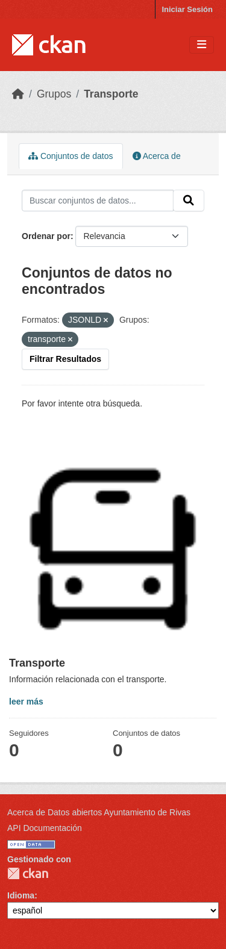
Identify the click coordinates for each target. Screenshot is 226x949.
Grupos (54, 94)
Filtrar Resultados (65, 359)
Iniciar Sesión (187, 9)
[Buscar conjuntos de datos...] (98, 200)
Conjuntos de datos (70, 156)
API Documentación (44, 828)
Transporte (111, 94)
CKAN (27, 873)
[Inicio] (18, 94)
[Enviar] (188, 200)
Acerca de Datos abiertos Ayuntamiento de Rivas (98, 812)
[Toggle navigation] (201, 45)
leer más (26, 701)
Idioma (20, 895)
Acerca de (157, 156)
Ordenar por (46, 236)
